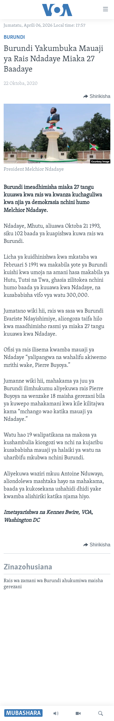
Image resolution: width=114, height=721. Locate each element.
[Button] (96, 96)
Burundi (14, 37)
